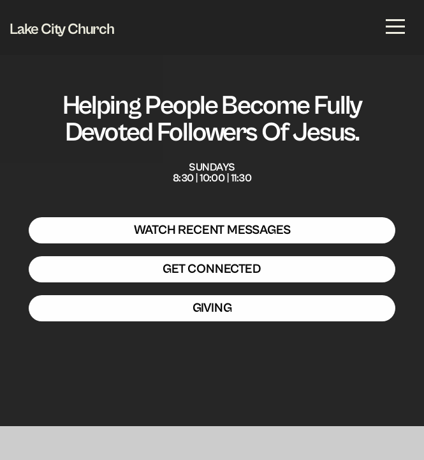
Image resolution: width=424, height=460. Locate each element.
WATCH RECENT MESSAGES (212, 230)
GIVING (212, 308)
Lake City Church (62, 29)
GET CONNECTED (212, 269)
